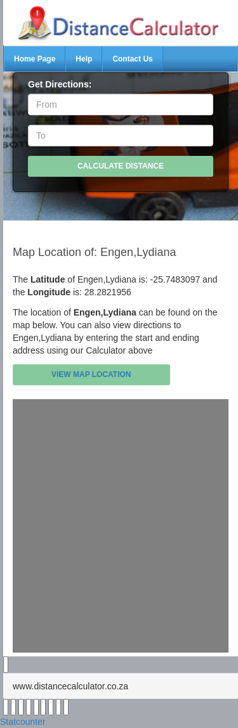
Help (84, 58)
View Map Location (91, 374)
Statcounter (23, 722)
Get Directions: (59, 84)
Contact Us (132, 58)
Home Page (34, 58)
